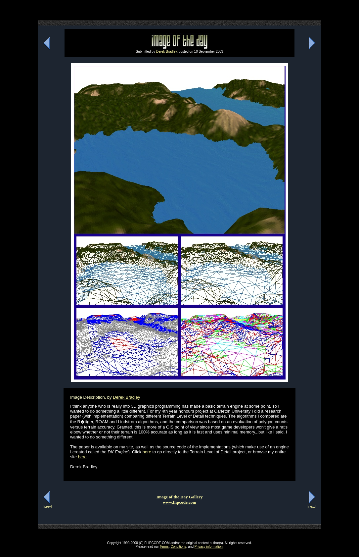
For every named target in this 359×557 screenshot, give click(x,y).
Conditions (178, 546)
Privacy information (209, 546)
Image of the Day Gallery (179, 496)
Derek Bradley (166, 51)
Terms (164, 546)
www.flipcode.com (179, 502)
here (147, 451)
